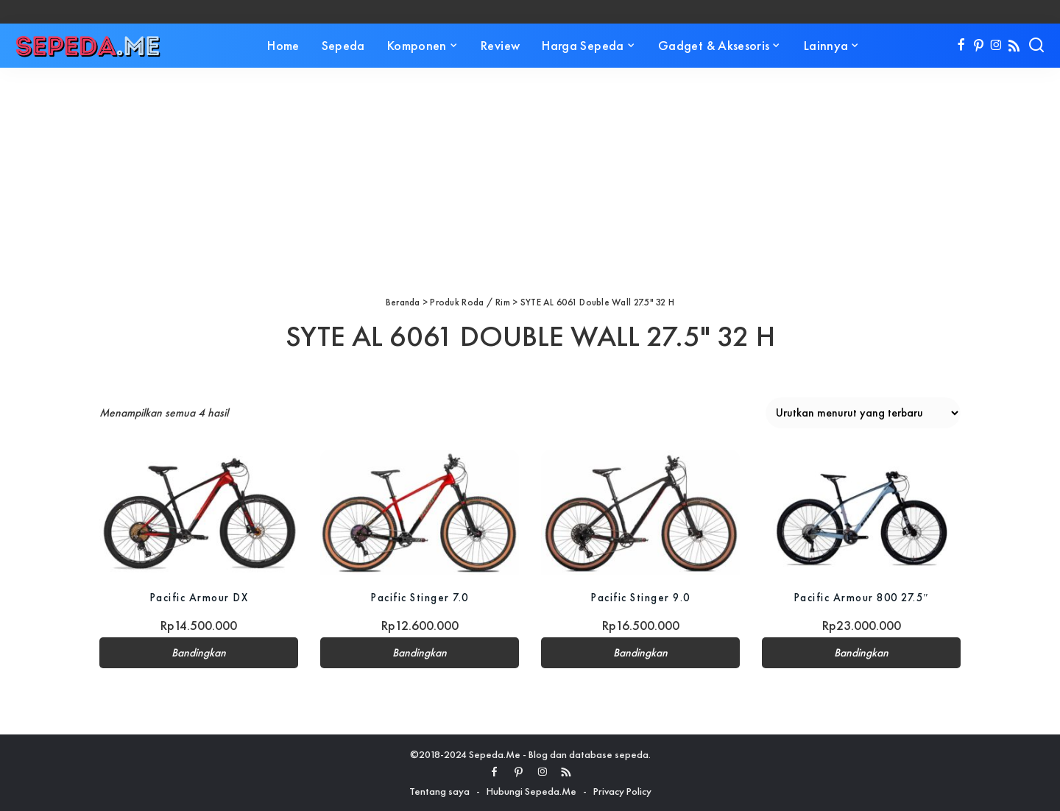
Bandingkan (199, 652)
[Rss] (1014, 46)
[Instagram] (996, 46)
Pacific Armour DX (199, 597)
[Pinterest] (978, 46)
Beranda (403, 302)
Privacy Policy (622, 791)
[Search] (1036, 46)
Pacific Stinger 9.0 (640, 597)
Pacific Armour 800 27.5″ (861, 597)
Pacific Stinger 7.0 (419, 597)
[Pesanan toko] (863, 412)
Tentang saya (439, 791)
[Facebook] (961, 46)
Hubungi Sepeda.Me (531, 791)
